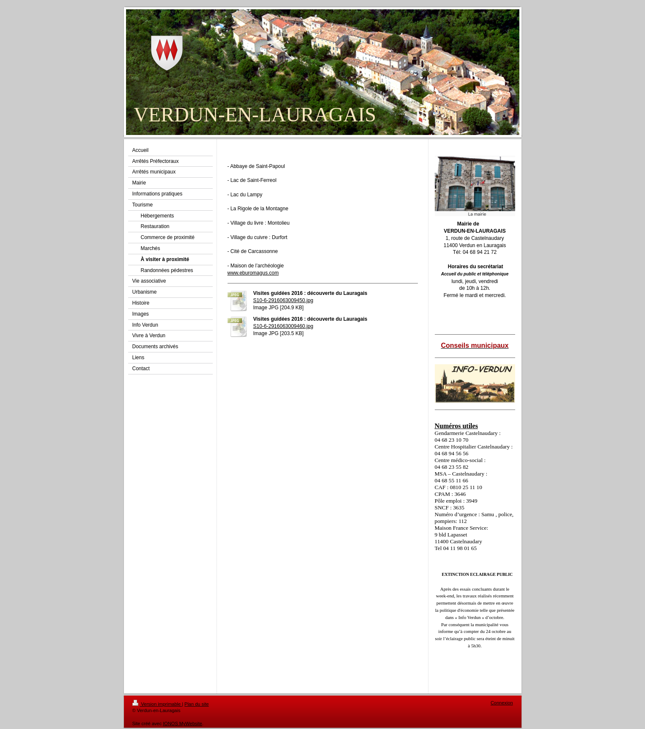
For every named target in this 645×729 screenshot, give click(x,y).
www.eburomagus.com (253, 273)
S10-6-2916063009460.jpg (283, 326)
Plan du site (196, 704)
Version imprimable (157, 704)
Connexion (502, 702)
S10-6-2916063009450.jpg (283, 300)
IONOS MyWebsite (182, 723)
